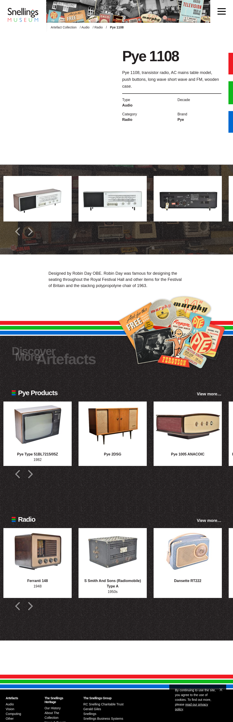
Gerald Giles (92, 709)
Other (10, 718)
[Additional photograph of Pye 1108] (37, 198)
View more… (209, 394)
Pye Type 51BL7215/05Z (37, 454)
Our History (53, 708)
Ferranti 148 (37, 581)
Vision (10, 709)
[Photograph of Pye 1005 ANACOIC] (188, 424)
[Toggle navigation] (221, 11)
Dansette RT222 (187, 581)
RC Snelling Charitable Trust (103, 704)
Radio (98, 27)
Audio (85, 27)
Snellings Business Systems (103, 718)
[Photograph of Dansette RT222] (188, 551)
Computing (13, 714)
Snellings (89, 714)
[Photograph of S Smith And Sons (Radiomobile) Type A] (113, 551)
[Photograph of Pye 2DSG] (113, 424)
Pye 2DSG (112, 454)
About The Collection (52, 715)
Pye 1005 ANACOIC (187, 454)
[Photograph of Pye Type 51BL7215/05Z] (37, 424)
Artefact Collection (64, 27)
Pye (180, 120)
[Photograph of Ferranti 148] (37, 551)
